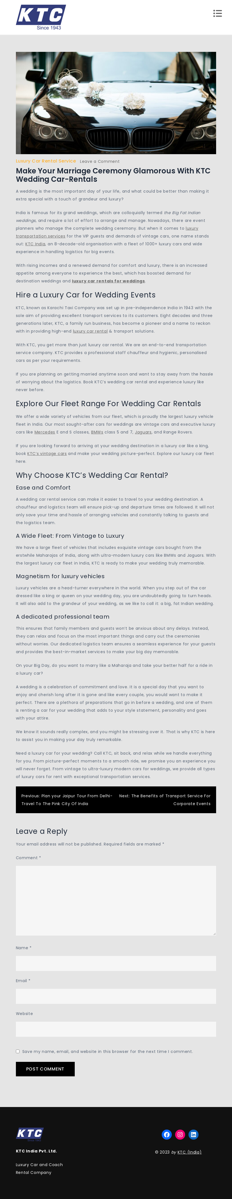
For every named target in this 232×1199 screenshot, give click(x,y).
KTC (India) (190, 1152)
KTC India (35, 244)
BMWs (97, 432)
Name (24, 948)
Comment (28, 858)
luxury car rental (90, 331)
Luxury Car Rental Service (46, 161)
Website (24, 1013)
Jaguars (143, 432)
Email (23, 981)
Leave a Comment (100, 161)
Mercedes (45, 432)
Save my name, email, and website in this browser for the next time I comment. (107, 1051)
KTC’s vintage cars (47, 453)
